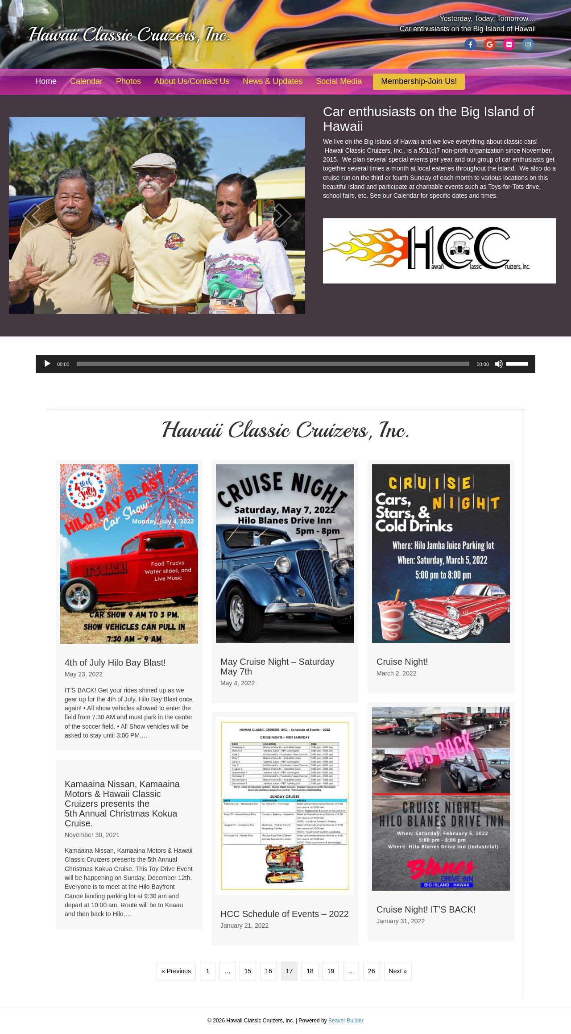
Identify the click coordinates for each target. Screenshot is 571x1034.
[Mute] (498, 363)
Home (46, 81)
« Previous (176, 971)
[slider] (273, 364)
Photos (128, 81)
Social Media (339, 81)
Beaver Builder (346, 1020)
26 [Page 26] (371, 971)
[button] (31, 215)
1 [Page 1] (208, 971)
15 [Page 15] (248, 971)
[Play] (47, 363)
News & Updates (272, 81)
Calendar (86, 81)
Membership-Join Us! (419, 81)
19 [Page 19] (331, 971)
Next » (398, 971)
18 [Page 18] (310, 971)
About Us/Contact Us (191, 81)
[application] (285, 364)
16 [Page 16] (268, 971)
